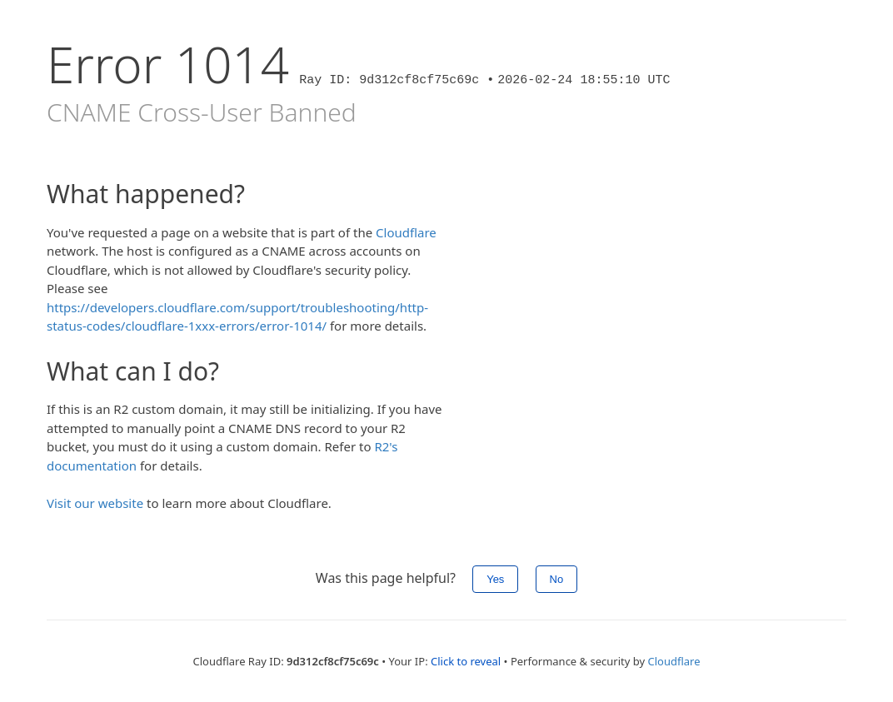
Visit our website (95, 503)
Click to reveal (466, 661)
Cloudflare (406, 232)
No (557, 579)
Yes (495, 579)
